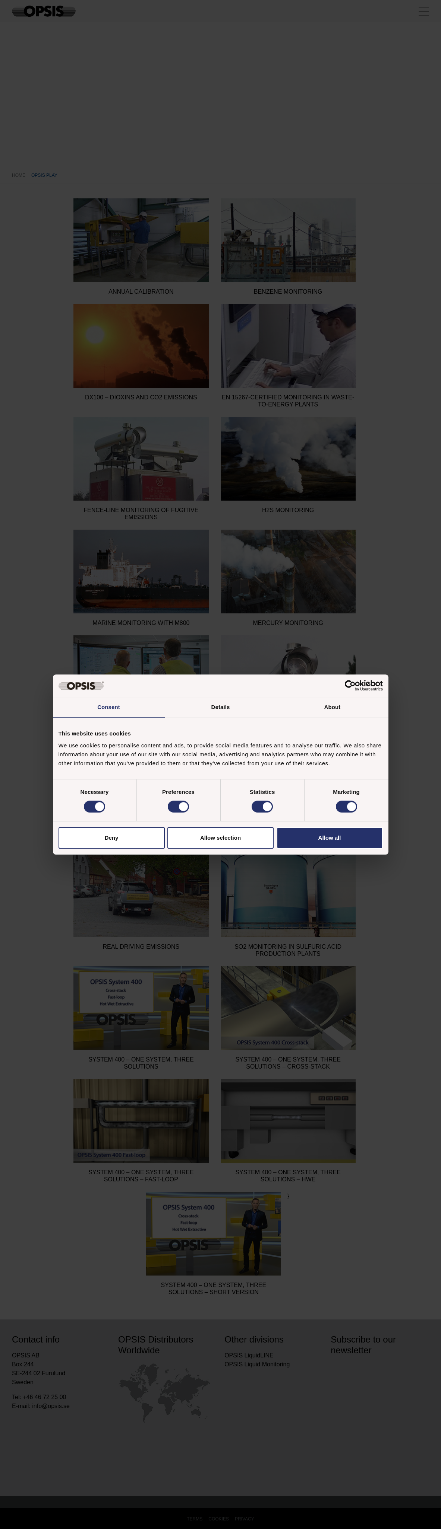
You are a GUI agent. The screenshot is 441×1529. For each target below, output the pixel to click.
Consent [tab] (108, 707)
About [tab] (332, 707)
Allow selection (220, 837)
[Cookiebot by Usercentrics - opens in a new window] (350, 685)
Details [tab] (220, 707)
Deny (112, 837)
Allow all (329, 837)
